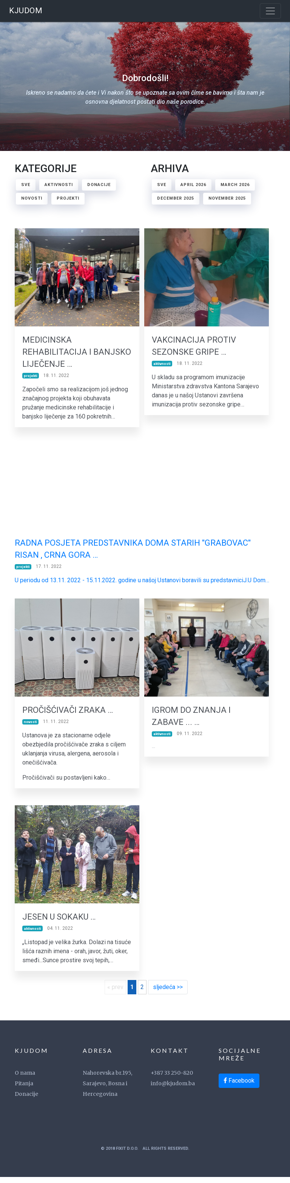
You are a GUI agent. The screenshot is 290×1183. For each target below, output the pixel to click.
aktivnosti (59, 184)
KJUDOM (25, 10)
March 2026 (235, 184)
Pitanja (24, 1089)
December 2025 (175, 198)
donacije (99, 184)
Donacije (26, 1100)
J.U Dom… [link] (256, 582)
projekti (68, 198)
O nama (25, 1078)
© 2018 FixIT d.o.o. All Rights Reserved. (145, 1154)
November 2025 (227, 198)
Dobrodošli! (145, 90)
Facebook (239, 1086)
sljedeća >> (168, 993)
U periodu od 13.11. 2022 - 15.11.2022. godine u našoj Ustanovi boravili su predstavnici (129, 582)
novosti (31, 198)
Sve (25, 184)
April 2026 (193, 184)
